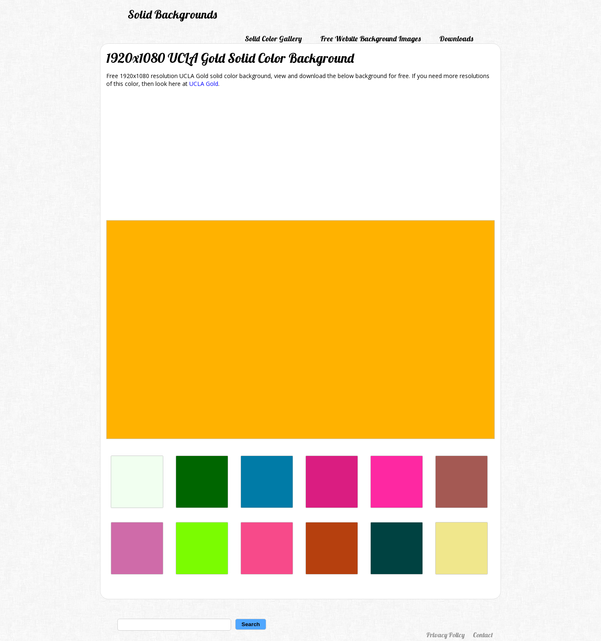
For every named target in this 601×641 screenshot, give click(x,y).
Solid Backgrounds (172, 14)
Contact (483, 635)
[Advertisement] (300, 155)
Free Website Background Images (370, 38)
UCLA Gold (203, 84)
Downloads (456, 38)
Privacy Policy (445, 635)
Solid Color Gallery (273, 38)
